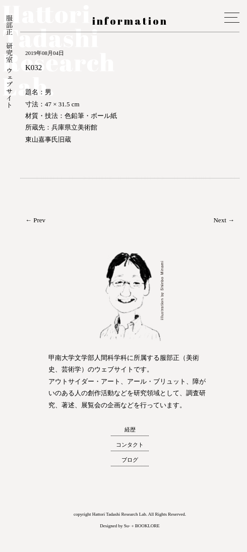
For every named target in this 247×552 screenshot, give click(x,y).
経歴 (130, 429)
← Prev (35, 220)
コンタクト (130, 445)
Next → (223, 220)
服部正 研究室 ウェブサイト (9, 62)
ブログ (129, 460)
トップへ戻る (9, 534)
